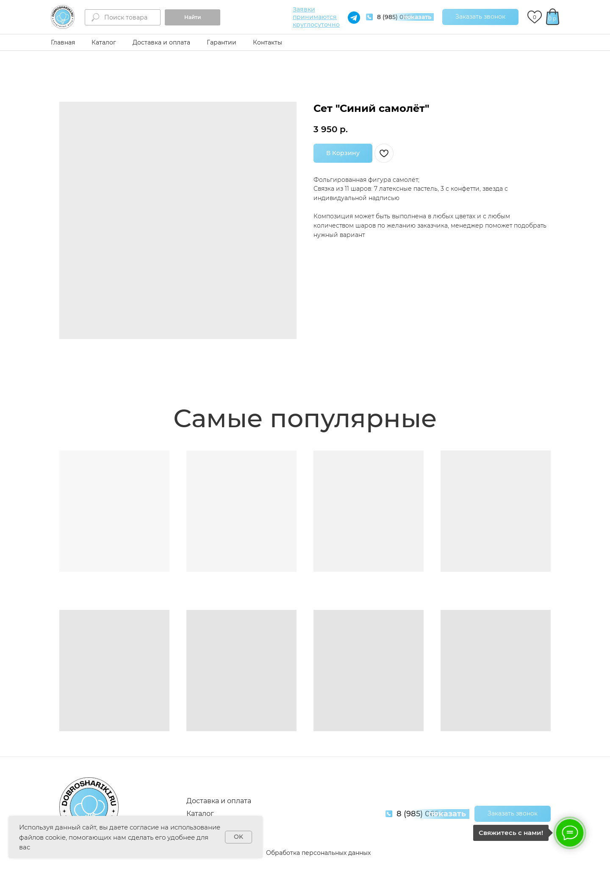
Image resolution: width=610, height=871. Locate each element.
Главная (63, 42)
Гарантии (221, 42)
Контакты (267, 42)
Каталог (104, 42)
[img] (63, 17)
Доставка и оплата (161, 42)
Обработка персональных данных (318, 853)
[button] (480, 17)
